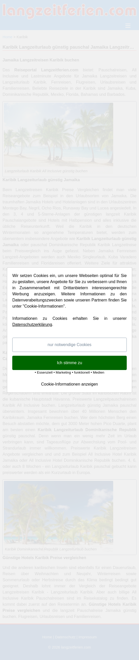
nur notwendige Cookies (69, 344)
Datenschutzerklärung (32, 324)
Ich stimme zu (69, 363)
